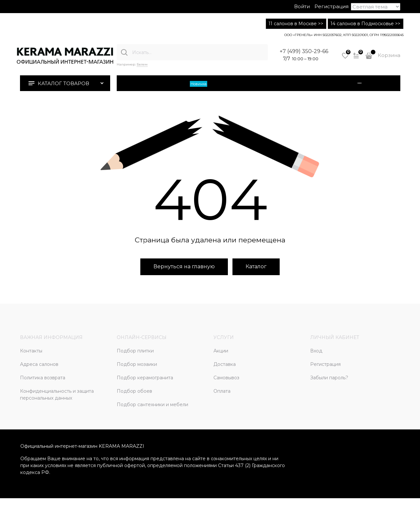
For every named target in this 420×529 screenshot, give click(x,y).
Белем (142, 64)
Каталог (256, 266)
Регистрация (331, 6)
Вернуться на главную (184, 266)
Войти (302, 6)
